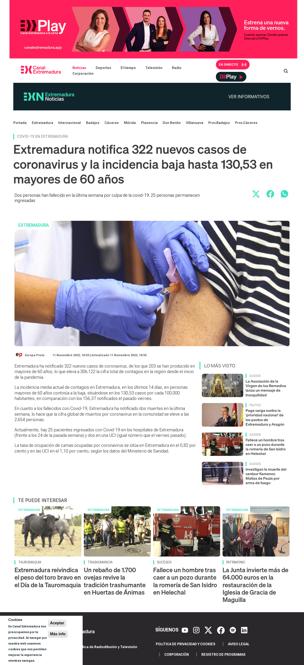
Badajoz (93, 123)
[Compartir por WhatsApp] (285, 194)
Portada (20, 123)
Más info (58, 634)
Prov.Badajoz (219, 123)
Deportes (103, 68)
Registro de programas (223, 654)
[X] (208, 630)
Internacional (69, 123)
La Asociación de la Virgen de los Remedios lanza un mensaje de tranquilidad (266, 388)
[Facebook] (221, 630)
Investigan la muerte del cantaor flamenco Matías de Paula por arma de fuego (266, 476)
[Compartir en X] (256, 194)
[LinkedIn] (244, 630)
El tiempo (128, 68)
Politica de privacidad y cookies (185, 644)
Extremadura (42, 123)
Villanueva (194, 123)
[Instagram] (197, 630)
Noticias (79, 68)
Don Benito (172, 123)
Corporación (83, 73)
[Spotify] (233, 630)
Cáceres (111, 123)
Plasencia (149, 123)
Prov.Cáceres (246, 123)
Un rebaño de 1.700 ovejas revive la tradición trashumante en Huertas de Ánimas (115, 581)
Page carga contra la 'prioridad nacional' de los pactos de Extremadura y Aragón (265, 417)
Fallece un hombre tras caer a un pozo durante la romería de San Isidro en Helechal (266, 447)
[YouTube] (185, 630)
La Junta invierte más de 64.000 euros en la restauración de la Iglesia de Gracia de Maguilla (255, 585)
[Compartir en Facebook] (270, 194)
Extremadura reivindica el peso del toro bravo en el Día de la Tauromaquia (47, 577)
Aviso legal (238, 644)
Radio (176, 68)
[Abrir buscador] (286, 71)
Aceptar (57, 623)
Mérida (130, 123)
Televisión (153, 68)
